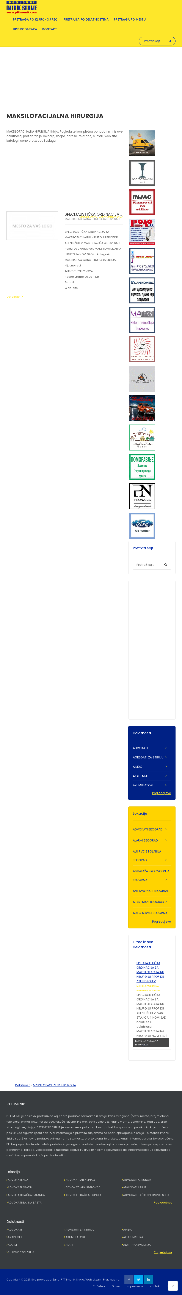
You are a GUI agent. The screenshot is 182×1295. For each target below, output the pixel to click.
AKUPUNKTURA (133, 1237)
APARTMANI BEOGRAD (148, 902)
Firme (116, 1286)
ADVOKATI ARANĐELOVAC (83, 1187)
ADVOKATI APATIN (20, 1187)
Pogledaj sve (161, 793)
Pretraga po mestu (130, 19)
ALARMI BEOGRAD (145, 840)
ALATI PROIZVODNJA (137, 1245)
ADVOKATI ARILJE (134, 1187)
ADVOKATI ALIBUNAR (137, 1180)
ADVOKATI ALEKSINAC (80, 1180)
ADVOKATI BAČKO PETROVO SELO (146, 1195)
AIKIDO (138, 766)
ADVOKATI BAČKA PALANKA (26, 1195)
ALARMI (12, 1245)
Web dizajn (93, 1279)
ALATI (69, 1245)
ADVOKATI (140, 748)
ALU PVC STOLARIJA (21, 1252)
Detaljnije (13, 296)
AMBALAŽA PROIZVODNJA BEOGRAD (151, 875)
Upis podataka (25, 29)
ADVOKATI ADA (18, 1180)
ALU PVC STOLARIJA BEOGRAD (147, 855)
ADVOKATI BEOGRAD (148, 829)
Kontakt (49, 29)
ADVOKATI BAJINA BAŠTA (25, 1202)
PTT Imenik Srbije (72, 1279)
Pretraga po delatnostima (86, 19)
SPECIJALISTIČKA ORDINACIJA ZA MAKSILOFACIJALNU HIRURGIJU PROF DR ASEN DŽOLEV (150, 972)
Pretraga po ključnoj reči (35, 19)
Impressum (135, 1286)
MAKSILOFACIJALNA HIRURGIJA (101, 217)
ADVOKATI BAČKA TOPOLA (83, 1195)
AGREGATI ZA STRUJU (148, 757)
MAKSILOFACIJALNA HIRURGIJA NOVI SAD (92, 219)
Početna (99, 1286)
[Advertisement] (91, 77)
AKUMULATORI (143, 785)
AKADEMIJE (140, 776)
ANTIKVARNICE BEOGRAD (150, 891)
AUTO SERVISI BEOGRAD (150, 913)
